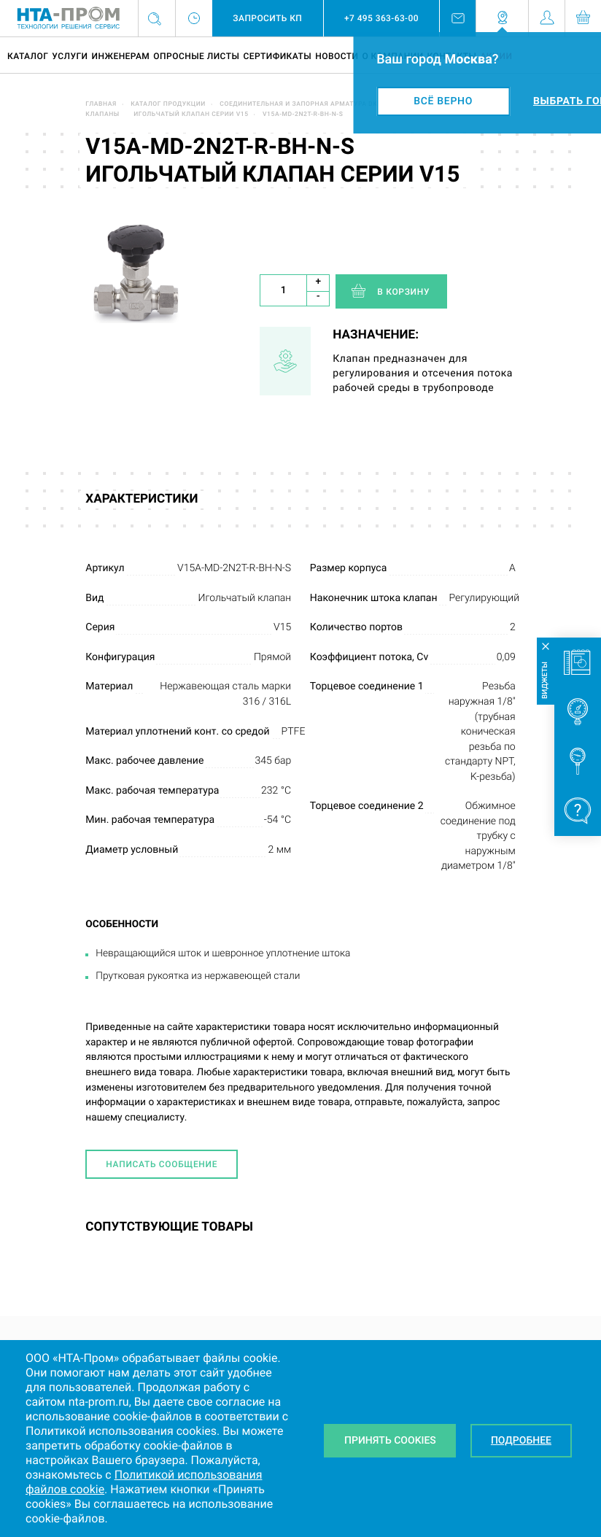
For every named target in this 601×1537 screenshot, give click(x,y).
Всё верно (443, 101)
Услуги (70, 56)
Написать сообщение (161, 1164)
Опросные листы (196, 56)
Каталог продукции (168, 104)
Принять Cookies (390, 1441)
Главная (101, 104)
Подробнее (521, 1441)
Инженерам (120, 56)
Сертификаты (277, 56)
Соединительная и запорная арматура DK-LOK (306, 104)
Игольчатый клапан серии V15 (190, 114)
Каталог (27, 56)
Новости (336, 56)
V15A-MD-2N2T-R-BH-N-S (303, 114)
